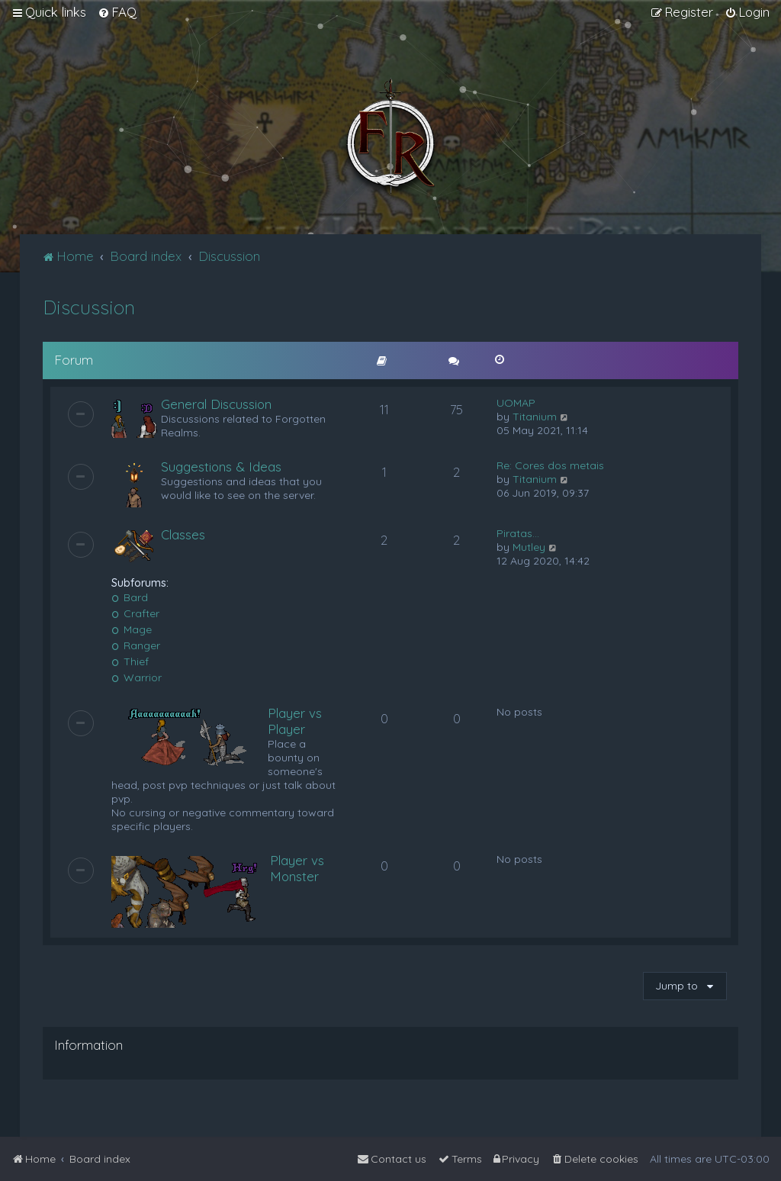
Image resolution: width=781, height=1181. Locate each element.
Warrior (136, 677)
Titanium (535, 416)
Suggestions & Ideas (221, 467)
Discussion (89, 307)
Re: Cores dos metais (550, 465)
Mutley (529, 547)
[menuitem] (117, 12)
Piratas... (518, 533)
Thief (130, 661)
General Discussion (216, 404)
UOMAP (516, 403)
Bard (130, 597)
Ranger (136, 645)
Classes (183, 534)
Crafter (135, 613)
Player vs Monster (297, 868)
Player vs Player (295, 721)
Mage (132, 629)
